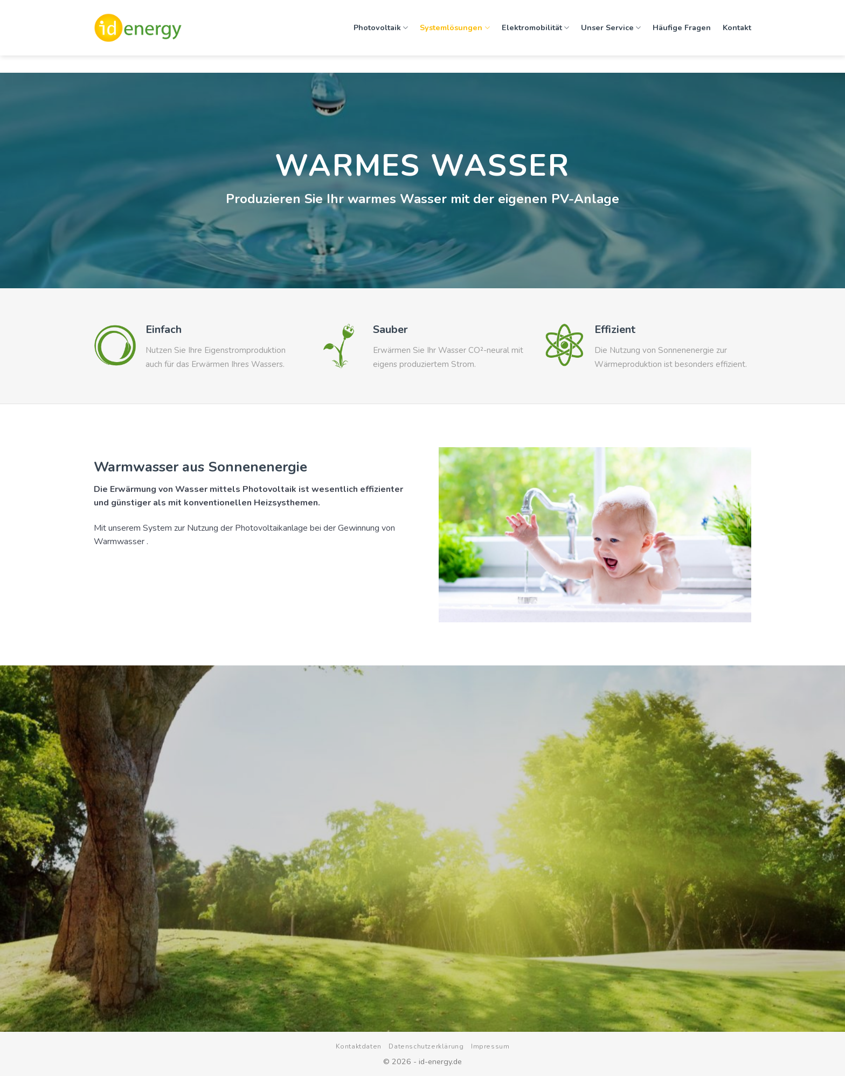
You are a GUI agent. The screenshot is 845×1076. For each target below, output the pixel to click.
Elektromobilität (535, 24)
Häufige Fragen (682, 24)
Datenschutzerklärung (426, 1046)
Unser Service (611, 24)
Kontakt (737, 24)
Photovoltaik (381, 24)
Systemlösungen (454, 24)
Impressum (490, 1046)
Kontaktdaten (359, 1046)
